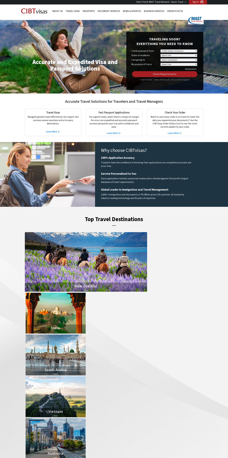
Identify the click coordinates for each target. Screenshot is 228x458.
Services (143, 436)
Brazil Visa (119, 403)
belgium (78, 396)
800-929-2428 (184, 374)
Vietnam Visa (121, 399)
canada (78, 399)
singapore (79, 420)
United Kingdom (82, 426)
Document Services (109, 11)
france (78, 406)
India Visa (119, 396)
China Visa (119, 393)
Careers (155, 436)
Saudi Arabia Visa (122, 413)
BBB (82, 449)
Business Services (154, 11)
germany (97, 406)
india (77, 413)
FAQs (90, 436)
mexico (96, 413)
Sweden (78, 423)
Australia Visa (121, 406)
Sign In (196, 2)
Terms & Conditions (125, 436)
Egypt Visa (119, 416)
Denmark (79, 403)
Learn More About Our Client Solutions (65, 436)
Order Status (175, 11)
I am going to (138, 55)
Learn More (51, 127)
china (95, 399)
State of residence (140, 51)
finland (96, 403)
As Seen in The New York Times (145, 449)
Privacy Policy (104, 436)
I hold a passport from (142, 46)
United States (99, 426)
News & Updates (132, 11)
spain (95, 420)
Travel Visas (73, 11)
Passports (89, 11)
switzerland (98, 423)
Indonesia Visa (121, 409)
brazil (95, 396)
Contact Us (160, 396)
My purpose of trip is (141, 59)
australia (79, 393)
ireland (96, 409)
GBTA (176, 449)
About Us (57, 11)
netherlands (80, 416)
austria (96, 393)
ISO (51, 449)
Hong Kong (80, 409)
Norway (96, 416)
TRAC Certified (114, 449)
